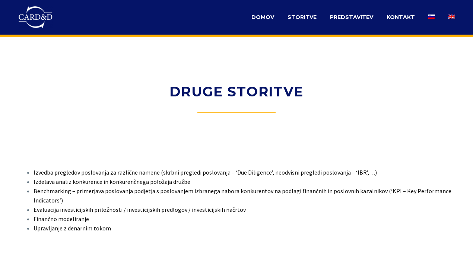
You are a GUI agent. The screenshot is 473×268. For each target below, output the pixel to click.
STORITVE (302, 17)
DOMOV (262, 17)
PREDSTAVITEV (351, 17)
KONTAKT (401, 17)
